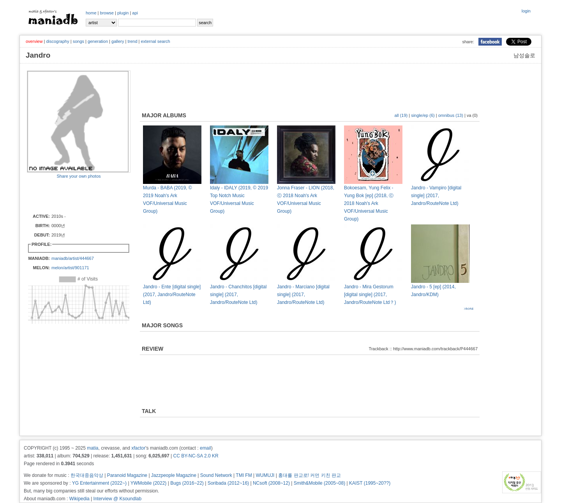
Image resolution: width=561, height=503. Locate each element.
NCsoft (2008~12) (271, 483)
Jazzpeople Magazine (173, 475)
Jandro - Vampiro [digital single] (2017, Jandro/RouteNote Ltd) (436, 195)
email (205, 448)
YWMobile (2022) (149, 483)
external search (155, 41)
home (91, 13)
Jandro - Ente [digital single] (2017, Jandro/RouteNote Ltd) (172, 294)
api (135, 13)
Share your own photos (78, 176)
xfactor (138, 448)
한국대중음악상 (87, 475)
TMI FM (244, 475)
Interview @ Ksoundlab (118, 498)
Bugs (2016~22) (187, 483)
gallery (117, 41)
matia (92, 448)
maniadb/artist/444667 (72, 258)
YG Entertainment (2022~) (99, 483)
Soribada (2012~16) (228, 483)
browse (107, 13)
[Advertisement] (72, 195)
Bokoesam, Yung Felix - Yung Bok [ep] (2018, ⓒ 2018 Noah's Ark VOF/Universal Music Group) (368, 203)
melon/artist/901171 (70, 267)
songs (78, 41)
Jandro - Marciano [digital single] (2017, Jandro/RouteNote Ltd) (303, 294)
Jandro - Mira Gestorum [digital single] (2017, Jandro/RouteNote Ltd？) (370, 294)
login (526, 11)
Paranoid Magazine (127, 475)
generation (98, 41)
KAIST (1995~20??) (369, 483)
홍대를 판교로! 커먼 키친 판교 (309, 475)
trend (132, 41)
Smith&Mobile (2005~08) (319, 483)
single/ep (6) (423, 115)
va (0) (472, 115)
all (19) (401, 115)
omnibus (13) (450, 115)
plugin (123, 13)
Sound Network (216, 475)
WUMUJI (265, 475)
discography (57, 41)
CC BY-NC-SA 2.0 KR (195, 456)
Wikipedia (79, 498)
